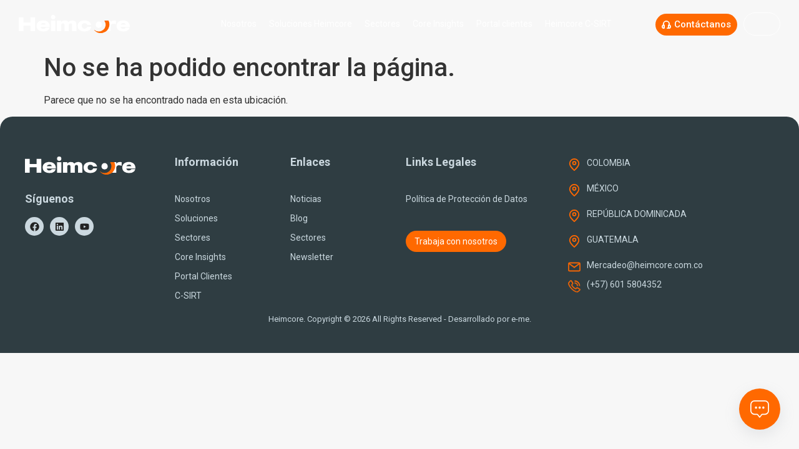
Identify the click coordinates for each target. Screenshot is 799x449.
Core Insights (438, 24)
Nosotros (239, 24)
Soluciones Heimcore (310, 24)
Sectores (382, 24)
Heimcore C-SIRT (581, 23)
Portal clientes (504, 24)
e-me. (521, 319)
